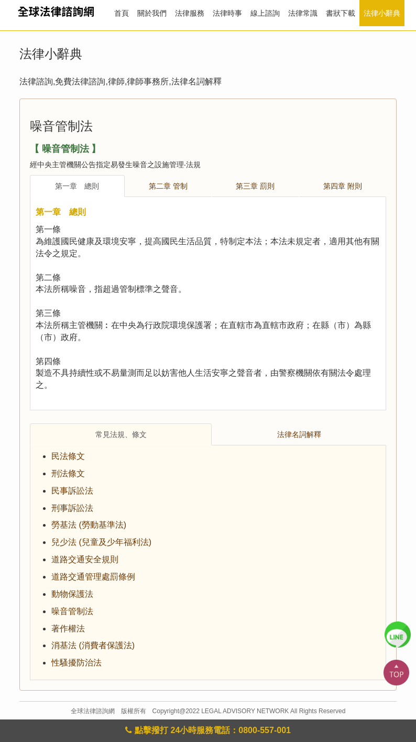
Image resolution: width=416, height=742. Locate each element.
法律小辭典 (382, 13)
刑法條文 (68, 473)
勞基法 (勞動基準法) (88, 524)
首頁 (121, 13)
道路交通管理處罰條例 (93, 576)
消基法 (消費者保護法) (93, 645)
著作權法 (68, 628)
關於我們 (152, 13)
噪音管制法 (72, 611)
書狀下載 (340, 13)
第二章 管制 (168, 186)
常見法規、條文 (121, 434)
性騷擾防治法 (76, 662)
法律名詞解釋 (299, 434)
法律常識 (303, 13)
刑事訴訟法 (72, 508)
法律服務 (189, 13)
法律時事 (227, 13)
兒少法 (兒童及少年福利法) (101, 542)
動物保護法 (72, 594)
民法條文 (68, 456)
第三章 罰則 (255, 186)
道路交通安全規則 (84, 559)
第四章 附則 (342, 186)
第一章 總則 (77, 186)
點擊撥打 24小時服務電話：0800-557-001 (208, 730)
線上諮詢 (265, 13)
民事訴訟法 (72, 490)
